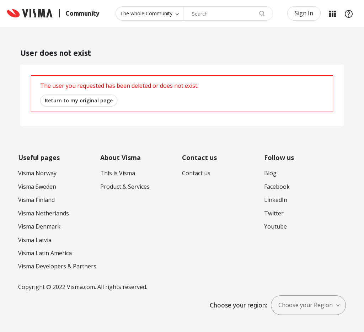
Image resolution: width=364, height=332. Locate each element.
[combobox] (228, 13)
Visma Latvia (35, 240)
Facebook (277, 187)
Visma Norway (37, 173)
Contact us (196, 173)
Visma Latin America (45, 253)
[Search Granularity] (149, 13)
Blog (270, 173)
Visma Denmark (39, 226)
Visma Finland (36, 200)
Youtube (275, 226)
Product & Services (125, 187)
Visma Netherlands (43, 213)
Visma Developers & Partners (57, 266)
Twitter (274, 213)
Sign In (304, 13)
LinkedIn (275, 200)
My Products (332, 13)
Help (349, 13)
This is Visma (117, 173)
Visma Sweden (37, 187)
